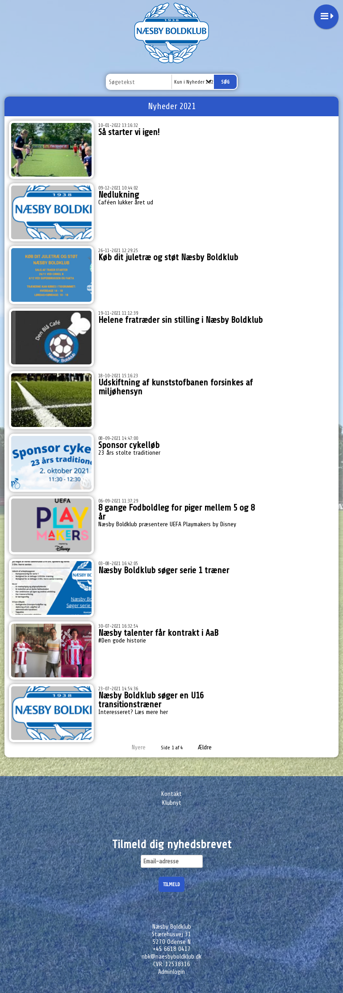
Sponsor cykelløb (128, 445)
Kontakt (171, 793)
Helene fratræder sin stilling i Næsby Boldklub (180, 320)
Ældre (211, 747)
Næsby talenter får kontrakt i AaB (158, 633)
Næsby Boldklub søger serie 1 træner (163, 570)
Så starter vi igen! (128, 132)
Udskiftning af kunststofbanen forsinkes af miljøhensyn (175, 387)
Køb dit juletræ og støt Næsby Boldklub (168, 257)
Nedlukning (118, 195)
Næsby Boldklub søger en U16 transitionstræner (151, 700)
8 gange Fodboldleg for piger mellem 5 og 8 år (176, 512)
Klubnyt (171, 802)
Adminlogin (171, 971)
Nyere (133, 747)
